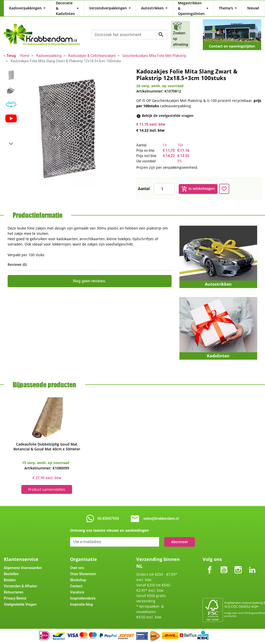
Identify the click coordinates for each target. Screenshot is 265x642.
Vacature (77, 587)
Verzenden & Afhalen (20, 581)
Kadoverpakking (49, 50)
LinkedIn (252, 560)
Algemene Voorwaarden (23, 562)
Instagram (238, 560)
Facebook (210, 560)
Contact (76, 581)
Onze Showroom (83, 569)
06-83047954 (108, 513)
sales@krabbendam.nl (161, 513)
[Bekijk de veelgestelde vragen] (167, 110)
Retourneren (13, 587)
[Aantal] (164, 183)
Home (24, 50)
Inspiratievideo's (82, 593)
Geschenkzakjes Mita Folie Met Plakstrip (154, 50)
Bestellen (11, 569)
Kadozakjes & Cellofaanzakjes (91, 50)
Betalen (10, 575)
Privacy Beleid (15, 593)
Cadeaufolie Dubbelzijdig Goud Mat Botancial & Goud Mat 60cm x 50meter (46, 441)
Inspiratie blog (81, 599)
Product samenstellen (46, 484)
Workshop (78, 575)
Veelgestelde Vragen (20, 599)
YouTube (224, 560)
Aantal (144, 183)
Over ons (77, 562)
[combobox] (129, 29)
